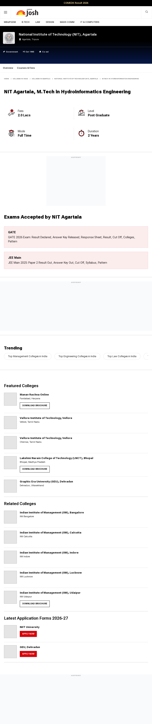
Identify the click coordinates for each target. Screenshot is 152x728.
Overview (8, 68)
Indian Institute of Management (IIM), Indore (49, 552)
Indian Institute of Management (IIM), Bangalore (52, 512)
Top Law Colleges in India (121, 356)
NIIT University (29, 627)
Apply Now (28, 634)
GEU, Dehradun (30, 647)
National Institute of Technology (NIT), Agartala (76, 79)
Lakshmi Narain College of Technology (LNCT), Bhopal (56, 458)
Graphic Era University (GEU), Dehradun (46, 481)
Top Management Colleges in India (27, 356)
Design (50, 22)
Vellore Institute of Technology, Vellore (46, 417)
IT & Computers (89, 22)
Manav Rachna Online (34, 394)
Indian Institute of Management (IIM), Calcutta (50, 532)
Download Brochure (34, 405)
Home (6, 79)
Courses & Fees (26, 68)
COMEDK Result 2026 (76, 2)
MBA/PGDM (10, 22)
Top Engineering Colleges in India (77, 356)
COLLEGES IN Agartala (41, 79)
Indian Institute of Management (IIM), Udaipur (50, 592)
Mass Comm (67, 22)
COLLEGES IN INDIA (20, 79)
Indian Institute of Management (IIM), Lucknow (51, 572)
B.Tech (25, 22)
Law (37, 22)
